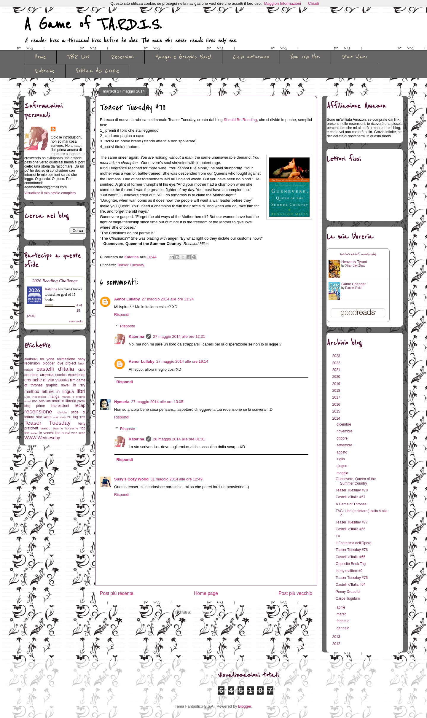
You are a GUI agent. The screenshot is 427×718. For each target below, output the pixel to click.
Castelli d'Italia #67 (350, 497)
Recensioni (122, 57)
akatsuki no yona (39, 359)
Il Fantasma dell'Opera (353, 543)
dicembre (344, 424)
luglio (341, 459)
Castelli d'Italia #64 (350, 584)
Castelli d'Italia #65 (350, 557)
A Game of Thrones (351, 504)
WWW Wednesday (42, 437)
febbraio (343, 621)
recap (80, 405)
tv (40, 432)
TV (338, 536)
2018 (336, 391)
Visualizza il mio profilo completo (50, 193)
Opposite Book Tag (351, 564)
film (73, 380)
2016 (336, 404)
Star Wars (354, 57)
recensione (38, 411)
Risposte (127, 326)
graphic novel (57, 385)
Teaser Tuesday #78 (352, 490)
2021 (336, 370)
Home (40, 57)
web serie (78, 433)
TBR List (78, 57)
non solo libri (41, 401)
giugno (342, 466)
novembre (345, 431)
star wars (44, 417)
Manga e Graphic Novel (183, 57)
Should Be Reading (240, 119)
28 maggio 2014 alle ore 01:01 (179, 439)
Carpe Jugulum (348, 598)
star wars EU (62, 417)
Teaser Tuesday (130, 265)
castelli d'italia (55, 369)
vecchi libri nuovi (57, 433)
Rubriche (45, 70)
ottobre (343, 438)
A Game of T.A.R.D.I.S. (93, 25)
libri (81, 391)
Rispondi (121, 314)
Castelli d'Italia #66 (350, 529)
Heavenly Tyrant (354, 262)
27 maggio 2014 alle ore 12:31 (179, 336)
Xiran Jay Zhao (355, 265)
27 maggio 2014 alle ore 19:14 (182, 361)
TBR (82, 417)
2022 (336, 363)
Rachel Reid (353, 287)
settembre (345, 445)
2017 (336, 397)
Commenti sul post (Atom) (214, 612)
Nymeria (121, 401)
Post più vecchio (295, 593)
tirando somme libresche (59, 428)
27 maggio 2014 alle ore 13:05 (157, 401)
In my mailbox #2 (349, 571)
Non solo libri (305, 57)
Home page (206, 593)
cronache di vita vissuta (46, 380)
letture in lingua (58, 391)
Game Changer (353, 284)
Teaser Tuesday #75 (352, 578)
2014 (336, 418)
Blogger (244, 706)
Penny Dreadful (348, 592)
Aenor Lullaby (127, 299)
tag (75, 417)
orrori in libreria (64, 401)
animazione (66, 359)
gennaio (343, 628)
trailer (34, 433)
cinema (47, 374)
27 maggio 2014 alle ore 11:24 (168, 299)
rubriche (62, 412)
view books (76, 321)
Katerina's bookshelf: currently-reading (358, 254)
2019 (336, 384)
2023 (336, 356)
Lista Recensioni (35, 396)
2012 (336, 644)
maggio (343, 473)
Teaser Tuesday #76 (352, 550)
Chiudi (313, 3)
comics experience (70, 375)
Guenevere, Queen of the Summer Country (356, 481)
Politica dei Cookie (97, 70)
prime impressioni (52, 406)
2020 (336, 377)
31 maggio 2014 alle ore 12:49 (176, 479)
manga (54, 396)
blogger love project (59, 363)
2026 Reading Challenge (55, 280)
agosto (342, 452)
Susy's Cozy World (131, 479)
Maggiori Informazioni (282, 3)
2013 (336, 637)
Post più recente (116, 593)
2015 (336, 411)
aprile (341, 607)
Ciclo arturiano (251, 57)
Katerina (136, 336)
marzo (342, 614)
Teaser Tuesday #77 (352, 522)
